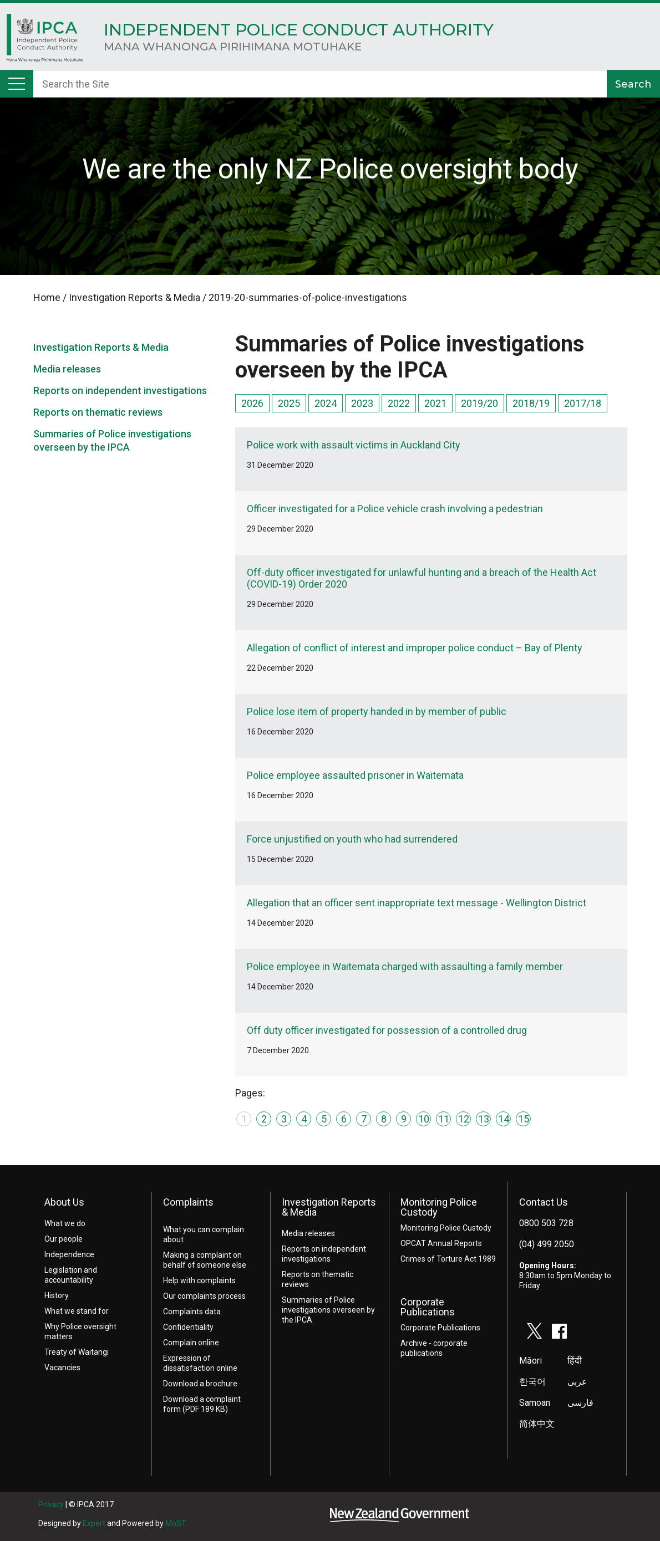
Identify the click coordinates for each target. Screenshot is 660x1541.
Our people (63, 1238)
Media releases (67, 369)
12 (463, 1119)
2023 (362, 403)
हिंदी (574, 1360)
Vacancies (62, 1367)
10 (423, 1119)
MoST (175, 1523)
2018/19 (531, 403)
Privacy (51, 1504)
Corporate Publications (427, 1307)
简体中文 (537, 1423)
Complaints (188, 1202)
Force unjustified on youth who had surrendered (352, 839)
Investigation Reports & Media (101, 347)
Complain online (191, 1342)
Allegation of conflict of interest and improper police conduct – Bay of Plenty (414, 648)
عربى (577, 1381)
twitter (534, 1331)
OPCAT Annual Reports (441, 1243)
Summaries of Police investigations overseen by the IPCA (328, 1309)
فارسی (580, 1402)
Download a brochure (200, 1383)
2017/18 (582, 403)
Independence (69, 1254)
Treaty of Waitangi (76, 1352)
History (56, 1295)
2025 (289, 403)
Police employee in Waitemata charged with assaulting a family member (405, 966)
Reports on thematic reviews (98, 412)
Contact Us (543, 1202)
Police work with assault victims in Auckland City (353, 445)
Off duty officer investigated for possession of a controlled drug (387, 1030)
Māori (530, 1360)
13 (483, 1119)
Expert (94, 1523)
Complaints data (192, 1311)
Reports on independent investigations (120, 390)
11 (443, 1119)
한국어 (532, 1381)
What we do (64, 1223)
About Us (64, 1202)
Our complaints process (204, 1296)
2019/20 (479, 403)
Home (45, 41)
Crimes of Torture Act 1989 (448, 1258)
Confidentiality (188, 1327)
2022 (399, 403)
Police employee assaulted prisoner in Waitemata (355, 775)
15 (523, 1119)
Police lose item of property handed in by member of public (376, 711)
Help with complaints (199, 1280)
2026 (252, 403)
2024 (325, 403)
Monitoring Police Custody (438, 1207)
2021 (435, 403)
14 (503, 1119)
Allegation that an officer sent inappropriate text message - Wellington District (416, 903)
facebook (559, 1331)
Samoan (534, 1402)
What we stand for (76, 1311)
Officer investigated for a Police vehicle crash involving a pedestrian (395, 508)
